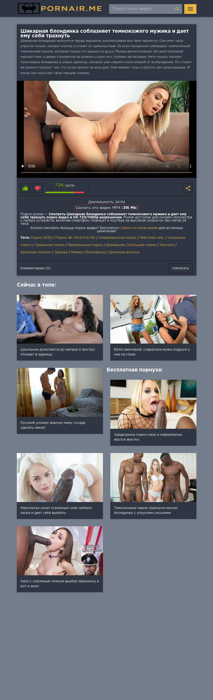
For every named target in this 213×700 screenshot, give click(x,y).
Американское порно (117, 237)
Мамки (77, 252)
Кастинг (167, 245)
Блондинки (96, 252)
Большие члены (143, 245)
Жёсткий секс (152, 237)
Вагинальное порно (85, 245)
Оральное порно (50, 245)
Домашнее (115, 245)
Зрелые (60, 252)
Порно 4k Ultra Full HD (75, 237)
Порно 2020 (41, 237)
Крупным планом (35, 252)
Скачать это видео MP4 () (106, 207)
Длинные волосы (124, 252)
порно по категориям (139, 228)
